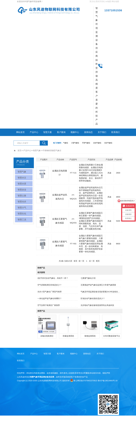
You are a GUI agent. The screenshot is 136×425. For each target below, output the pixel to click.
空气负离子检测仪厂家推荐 (48, 305)
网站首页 (20, 132)
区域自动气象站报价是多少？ (93, 298)
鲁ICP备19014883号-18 (108, 381)
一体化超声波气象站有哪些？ (49, 298)
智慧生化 (22, 213)
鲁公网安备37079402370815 (83, 381)
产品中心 (34, 132)
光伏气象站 (108, 143)
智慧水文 (22, 178)
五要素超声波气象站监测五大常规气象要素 (98, 285)
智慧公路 (22, 195)
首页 (19, 150)
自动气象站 (97, 143)
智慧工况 (22, 219)
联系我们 (115, 132)
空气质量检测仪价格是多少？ (49, 285)
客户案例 (61, 132)
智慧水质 (22, 184)
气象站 (65, 143)
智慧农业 (22, 190)
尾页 (98, 261)
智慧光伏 (22, 201)
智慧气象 (37, 150)
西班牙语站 (100, 1)
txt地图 (108, 1)
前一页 (81, 261)
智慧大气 (22, 207)
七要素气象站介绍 (88, 278)
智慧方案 (47, 132)
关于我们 (102, 132)
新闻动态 (88, 132)
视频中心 (75, 132)
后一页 (92, 261)
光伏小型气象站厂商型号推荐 (49, 292)
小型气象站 (75, 143)
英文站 (92, 1)
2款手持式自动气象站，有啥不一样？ (52, 278)
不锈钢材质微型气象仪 (52, 150)
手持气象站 (86, 143)
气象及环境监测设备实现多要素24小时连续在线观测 (101, 292)
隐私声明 (106, 373)
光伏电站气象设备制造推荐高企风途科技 (97, 305)
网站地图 (115, 1)
